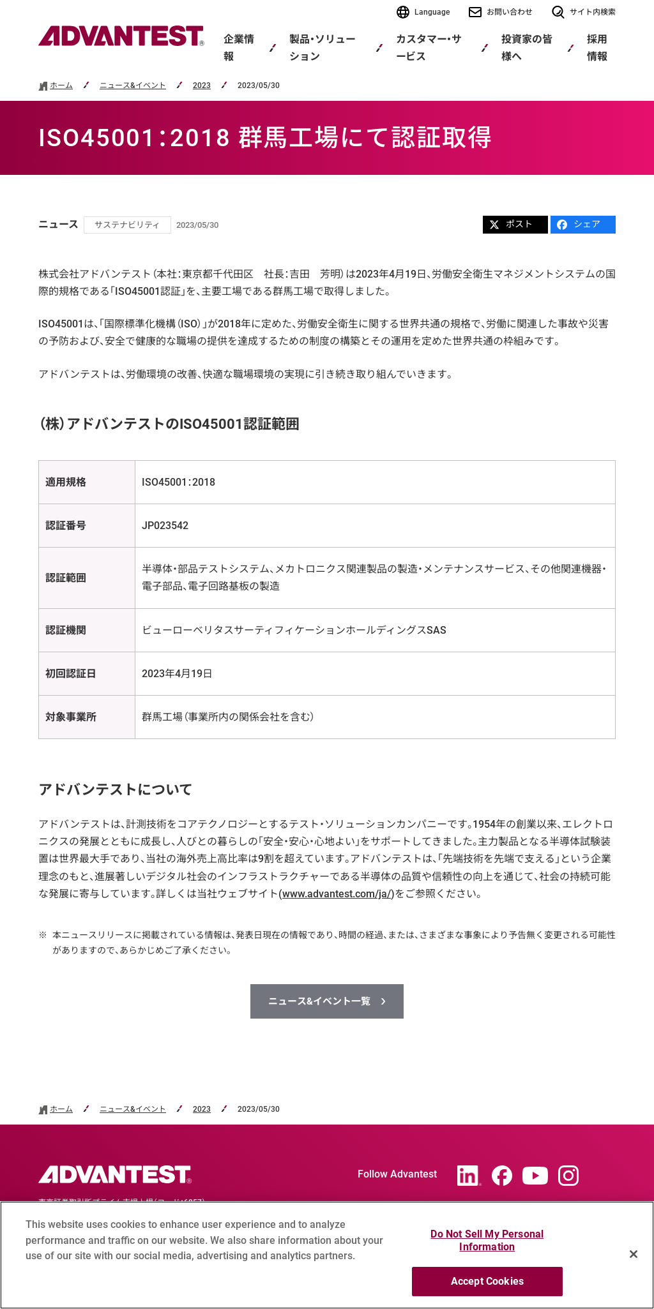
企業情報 (239, 48)
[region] (327, 1255)
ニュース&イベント (133, 86)
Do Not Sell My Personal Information (487, 1240)
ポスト (511, 224)
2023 (202, 86)
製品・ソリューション (322, 48)
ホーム (61, 86)
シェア (578, 224)
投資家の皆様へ (526, 48)
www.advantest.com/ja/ (336, 894)
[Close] (634, 1254)
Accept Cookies (487, 1281)
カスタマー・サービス (429, 48)
